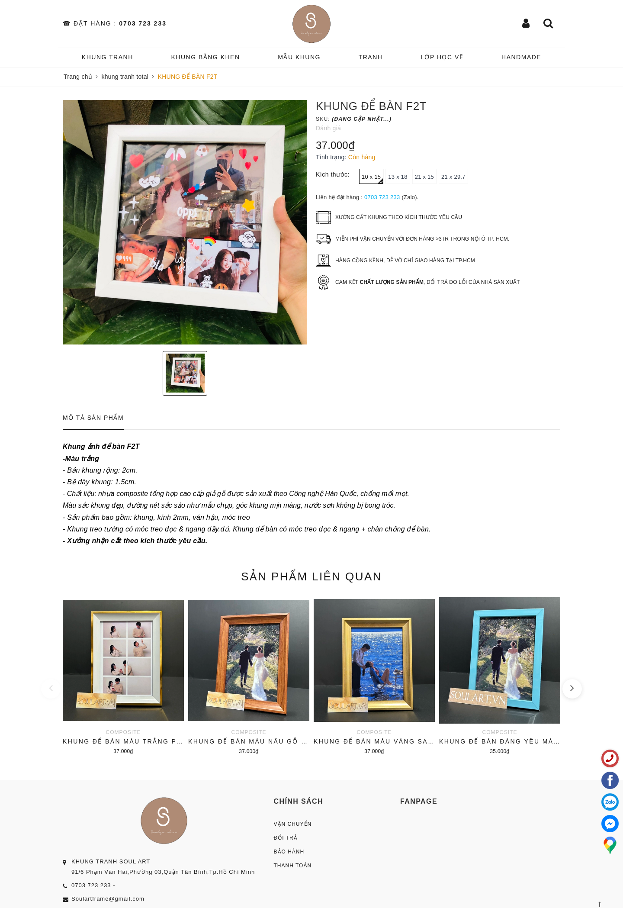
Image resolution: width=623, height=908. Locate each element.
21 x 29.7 (453, 177)
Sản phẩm (311, 576)
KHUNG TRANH (107, 57)
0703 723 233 (143, 23)
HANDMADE (521, 57)
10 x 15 (372, 179)
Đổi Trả (286, 838)
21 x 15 (424, 177)
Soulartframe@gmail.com (108, 898)
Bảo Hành (289, 852)
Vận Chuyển (293, 824)
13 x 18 (397, 177)
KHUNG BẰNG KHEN (205, 57)
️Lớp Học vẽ (442, 57)
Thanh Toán (293, 866)
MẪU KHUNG (299, 57)
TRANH (371, 57)
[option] (185, 222)
